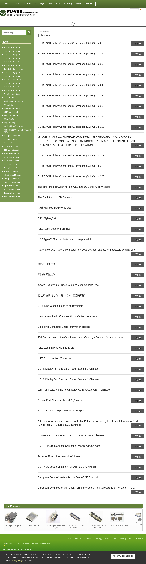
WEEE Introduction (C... (12, 154)
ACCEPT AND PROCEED (123, 556)
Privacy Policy (16, 561)
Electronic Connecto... (12, 143)
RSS (139, 11)
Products (27, 3)
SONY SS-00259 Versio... (13, 189)
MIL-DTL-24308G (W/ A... (13, 80)
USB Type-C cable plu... (12, 136)
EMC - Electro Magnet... (12, 182)
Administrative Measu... (12, 175)
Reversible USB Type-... (12, 115)
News (50, 4)
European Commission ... (13, 196)
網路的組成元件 (9, 119)
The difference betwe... (12, 94)
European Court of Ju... (12, 193)
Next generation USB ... (12, 139)
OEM (58, 4)
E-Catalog (68, 4)
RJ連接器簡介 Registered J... (14, 101)
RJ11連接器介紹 (9, 105)
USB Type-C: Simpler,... (12, 112)
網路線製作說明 (9, 123)
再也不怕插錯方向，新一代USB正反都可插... (17, 131)
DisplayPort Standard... (12, 168)
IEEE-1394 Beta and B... (12, 108)
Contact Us (89, 4)
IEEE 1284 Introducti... (12, 150)
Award (78, 4)
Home (6, 4)
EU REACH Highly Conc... (13, 47)
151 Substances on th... (12, 146)
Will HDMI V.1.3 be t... (12, 164)
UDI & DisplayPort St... (12, 157)
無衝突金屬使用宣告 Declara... (14, 126)
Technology (39, 4)
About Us (16, 3)
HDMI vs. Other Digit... (12, 171)
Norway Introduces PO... (12, 179)
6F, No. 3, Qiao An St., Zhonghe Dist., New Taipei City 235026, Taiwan (29, 543)
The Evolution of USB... (12, 98)
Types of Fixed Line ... (12, 186)
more (138, 43)
